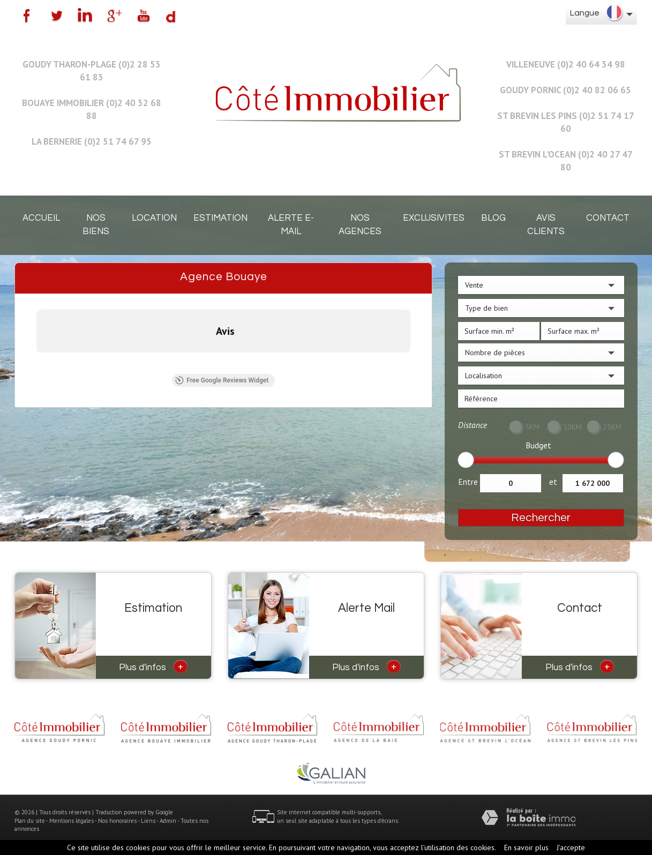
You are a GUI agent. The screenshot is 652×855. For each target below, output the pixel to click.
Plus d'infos (153, 666)
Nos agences (360, 224)
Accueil (41, 218)
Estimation (220, 218)
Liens (148, 820)
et (553, 481)
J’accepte (571, 847)
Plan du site (29, 820)
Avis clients (546, 224)
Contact (607, 218)
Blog (493, 218)
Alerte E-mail (291, 224)
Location (154, 218)
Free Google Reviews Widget (221, 380)
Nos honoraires (117, 820)
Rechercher (541, 517)
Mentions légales (71, 820)
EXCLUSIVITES (433, 218)
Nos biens (96, 224)
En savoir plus (526, 847)
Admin (168, 820)
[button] (36, 363)
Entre (468, 481)
